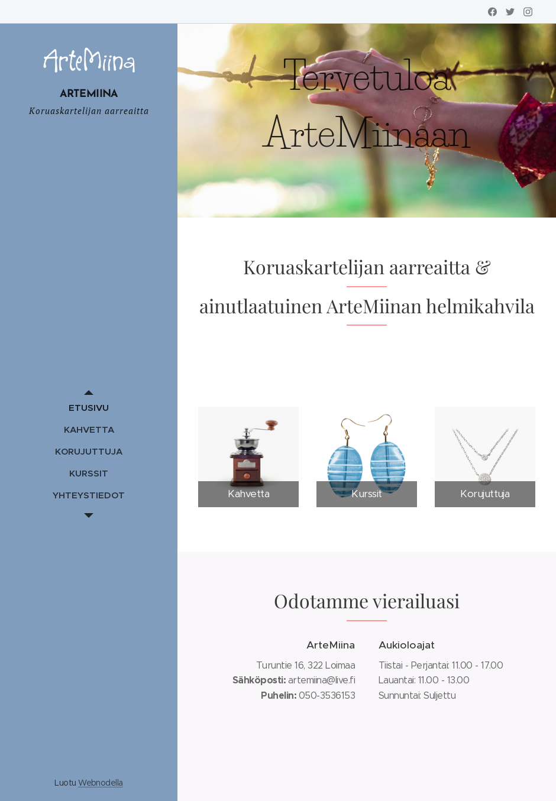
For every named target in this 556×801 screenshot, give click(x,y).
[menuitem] (89, 407)
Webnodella (100, 782)
